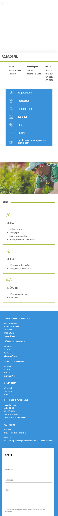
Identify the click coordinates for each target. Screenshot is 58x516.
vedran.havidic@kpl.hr (10, 356)
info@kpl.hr (11, 336)
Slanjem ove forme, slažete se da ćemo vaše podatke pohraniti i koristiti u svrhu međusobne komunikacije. (25, 511)
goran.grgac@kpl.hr (14, 414)
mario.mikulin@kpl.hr (10, 376)
